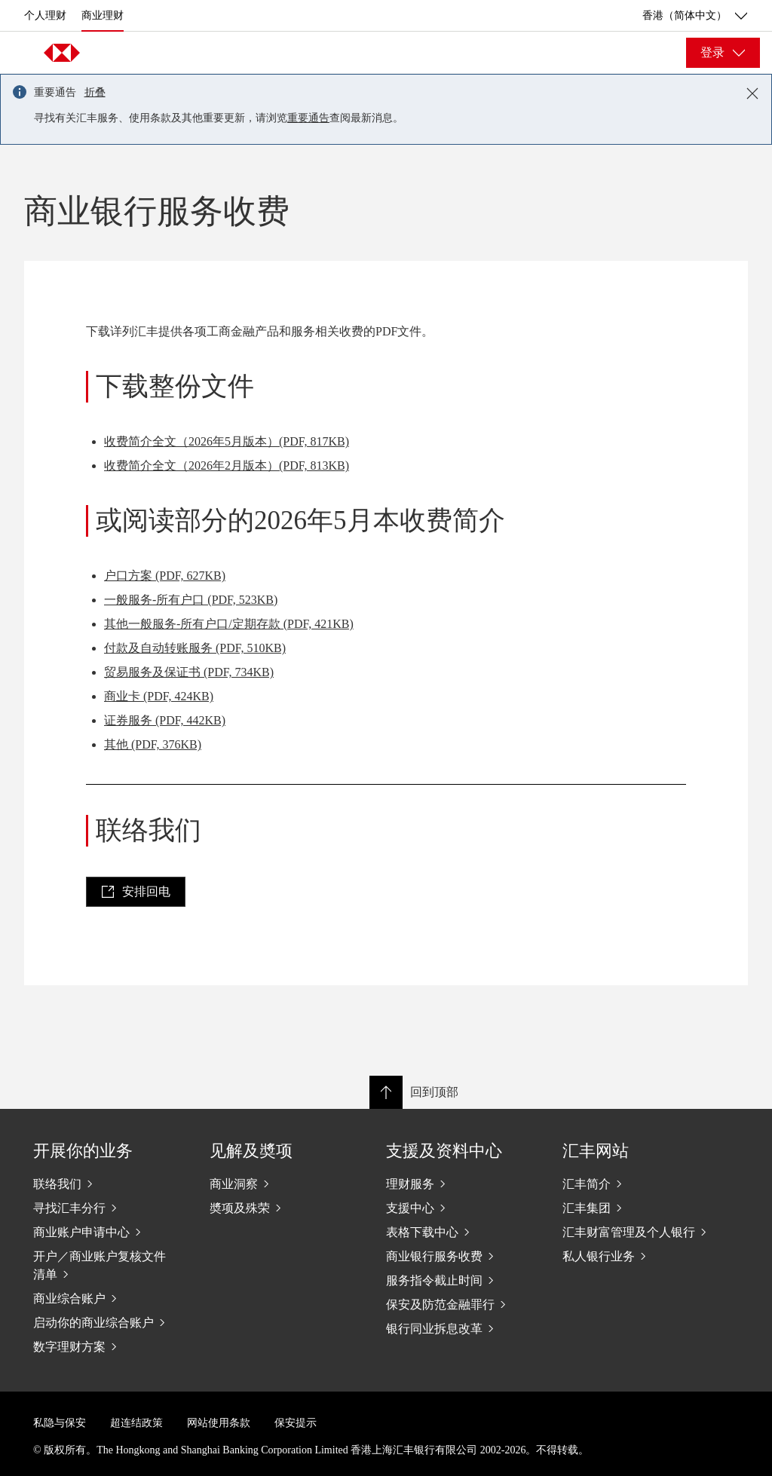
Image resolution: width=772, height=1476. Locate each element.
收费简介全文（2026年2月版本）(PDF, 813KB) (226, 465)
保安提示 (295, 1423)
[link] (135, 892)
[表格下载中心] (462, 1232)
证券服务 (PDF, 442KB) (164, 720)
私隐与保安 (59, 1423)
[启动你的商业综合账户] (109, 1322)
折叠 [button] (95, 92)
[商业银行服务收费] (462, 1256)
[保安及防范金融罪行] (462, 1304)
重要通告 (308, 118)
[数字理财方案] (109, 1346)
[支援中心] (462, 1208)
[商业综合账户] (109, 1298)
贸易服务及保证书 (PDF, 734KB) (189, 672)
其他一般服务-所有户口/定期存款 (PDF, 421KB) (229, 623)
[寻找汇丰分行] (109, 1208)
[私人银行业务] (638, 1256)
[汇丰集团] (638, 1208)
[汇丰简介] (638, 1183)
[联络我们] (109, 1183)
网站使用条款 (218, 1423)
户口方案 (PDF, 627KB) (164, 575)
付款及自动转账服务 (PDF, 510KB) (195, 648)
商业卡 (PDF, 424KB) (158, 696)
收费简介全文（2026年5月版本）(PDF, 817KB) (226, 441)
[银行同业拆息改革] (462, 1328)
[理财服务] (462, 1183)
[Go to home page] (62, 53)
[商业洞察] (286, 1183)
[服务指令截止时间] (462, 1280)
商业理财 (102, 15)
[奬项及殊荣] (286, 1208)
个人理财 (45, 15)
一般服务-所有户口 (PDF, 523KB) (190, 599)
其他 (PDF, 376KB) (152, 744)
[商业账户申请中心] (109, 1232)
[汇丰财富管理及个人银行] (638, 1232)
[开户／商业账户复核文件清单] (109, 1265)
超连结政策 (136, 1423)
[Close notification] (752, 93)
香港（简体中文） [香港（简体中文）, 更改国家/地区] (695, 16)
